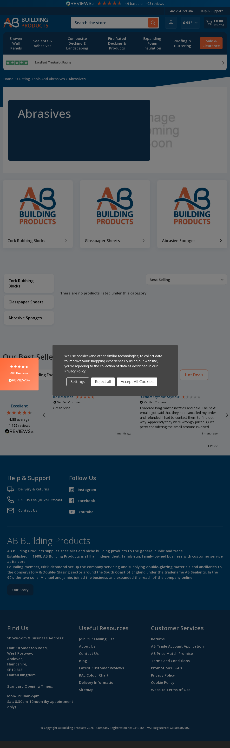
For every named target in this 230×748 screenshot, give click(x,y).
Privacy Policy (75, 371)
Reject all (103, 381)
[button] (19, 374)
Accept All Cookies (137, 381)
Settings (78, 381)
